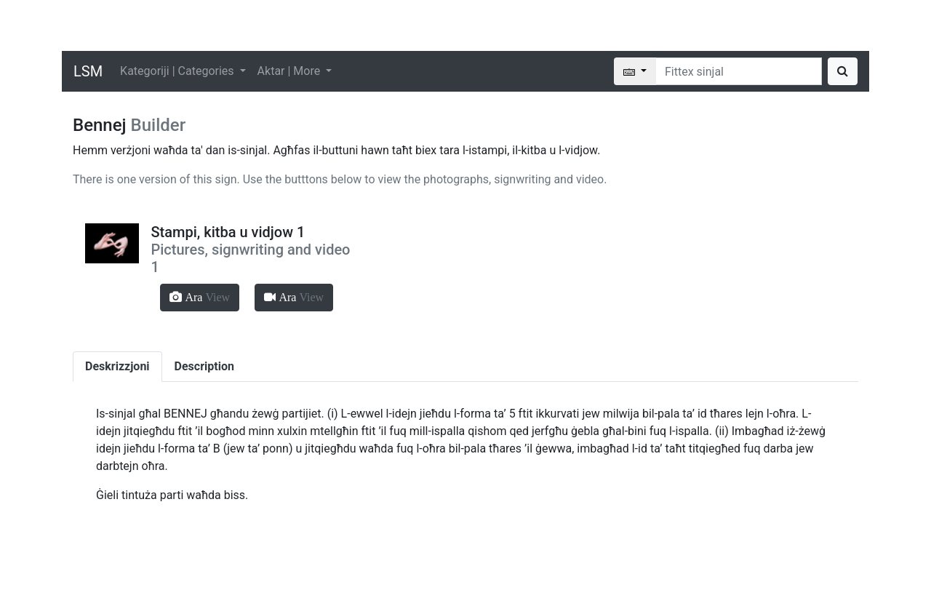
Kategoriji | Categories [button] (178, 71)
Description (204, 366)
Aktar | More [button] (290, 71)
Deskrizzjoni (117, 366)
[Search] (738, 71)
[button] (200, 297)
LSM (88, 71)
